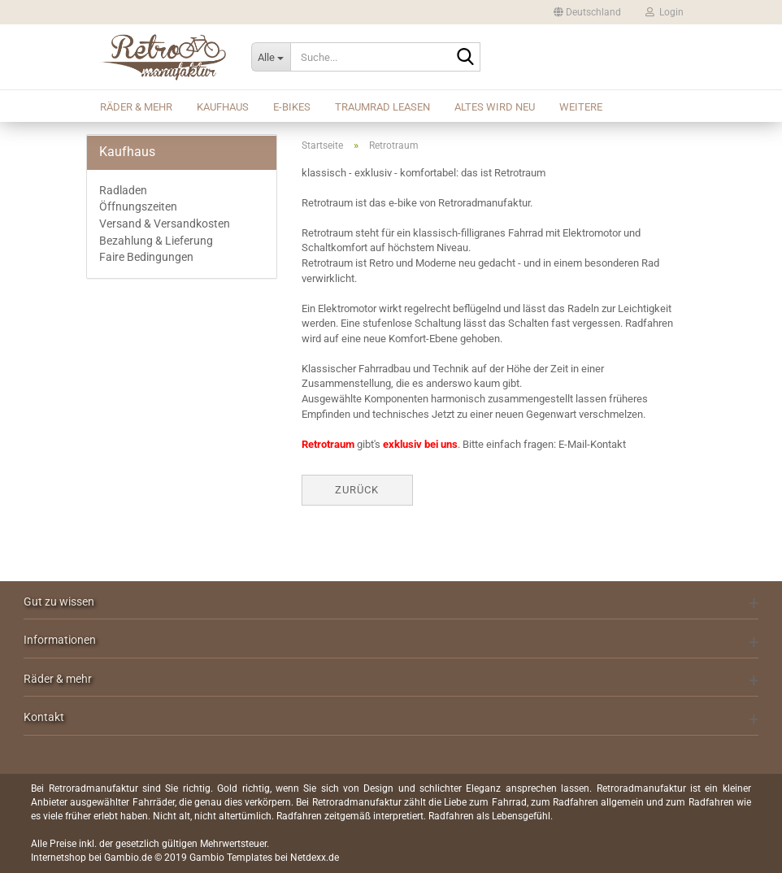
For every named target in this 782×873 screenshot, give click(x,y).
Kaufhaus (223, 107)
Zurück (357, 490)
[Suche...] (270, 57)
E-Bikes (292, 107)
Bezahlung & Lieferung (156, 240)
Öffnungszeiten (138, 206)
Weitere (580, 107)
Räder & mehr (136, 107)
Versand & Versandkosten (164, 223)
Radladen (123, 190)
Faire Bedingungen (146, 256)
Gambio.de (128, 857)
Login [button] (664, 12)
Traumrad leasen (382, 107)
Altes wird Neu (494, 107)
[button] (587, 12)
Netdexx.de (314, 857)
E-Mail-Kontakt (592, 444)
